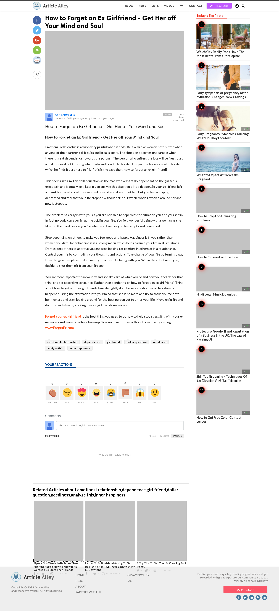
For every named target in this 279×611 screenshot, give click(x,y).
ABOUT (80, 586)
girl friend (113, 342)
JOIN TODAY (245, 589)
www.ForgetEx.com (59, 328)
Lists (155, 5)
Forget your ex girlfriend (63, 316)
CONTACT (195, 5)
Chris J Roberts (65, 114)
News (142, 5)
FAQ (129, 580)
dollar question (137, 342)
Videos (169, 5)
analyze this (55, 348)
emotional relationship (62, 342)
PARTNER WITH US (88, 592)
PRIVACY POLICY (138, 575)
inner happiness (80, 348)
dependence (92, 342)
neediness (160, 342)
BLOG (129, 5)
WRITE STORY (219, 5)
